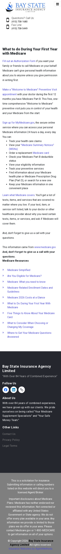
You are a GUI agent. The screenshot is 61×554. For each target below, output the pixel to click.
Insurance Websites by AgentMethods (30, 548)
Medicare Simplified (18, 270)
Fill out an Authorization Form (18, 61)
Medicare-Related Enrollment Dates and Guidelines (30, 289)
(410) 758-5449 (19, 28)
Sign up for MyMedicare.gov (18, 122)
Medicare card (41, 152)
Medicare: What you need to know (26, 281)
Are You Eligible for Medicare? (24, 275)
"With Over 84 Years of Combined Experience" (29, 376)
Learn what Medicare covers (18, 195)
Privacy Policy (11, 439)
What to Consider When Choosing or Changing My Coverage (27, 325)
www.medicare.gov (45, 247)
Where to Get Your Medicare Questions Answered (29, 334)
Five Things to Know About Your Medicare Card (31, 315)
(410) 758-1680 (19, 21)
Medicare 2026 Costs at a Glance (26, 297)
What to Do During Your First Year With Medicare (28, 305)
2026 (25, 540)
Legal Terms (9, 445)
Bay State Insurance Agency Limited (26, 368)
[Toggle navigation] (57, 4)
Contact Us (8, 434)
